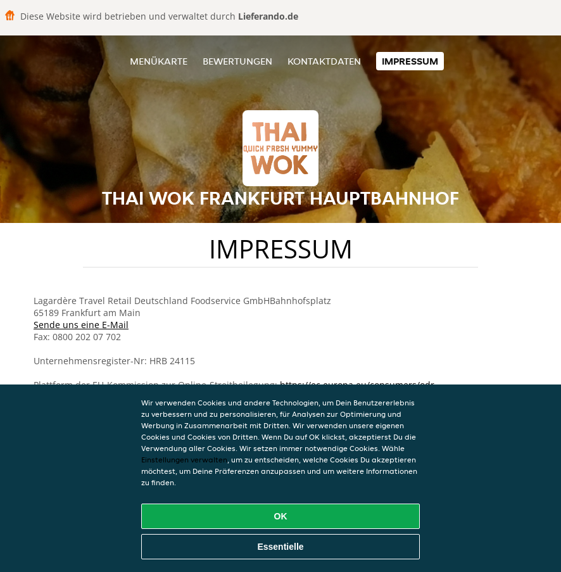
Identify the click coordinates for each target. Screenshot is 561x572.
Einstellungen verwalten (184, 459)
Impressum (410, 61)
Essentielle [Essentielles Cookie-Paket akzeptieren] (280, 547)
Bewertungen (237, 61)
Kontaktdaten (324, 61)
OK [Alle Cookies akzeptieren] (280, 516)
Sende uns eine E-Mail (81, 325)
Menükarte (158, 61)
